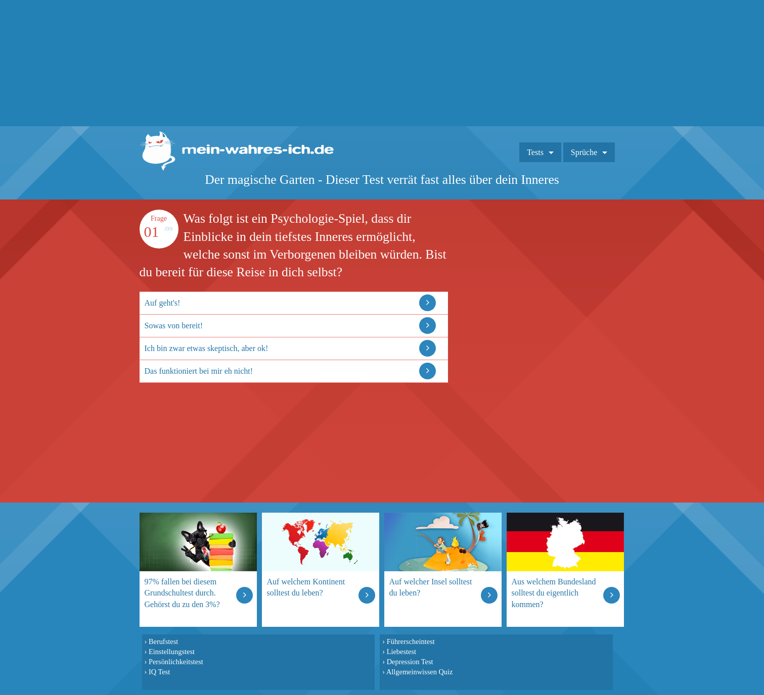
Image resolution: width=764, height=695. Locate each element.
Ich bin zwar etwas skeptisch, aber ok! (206, 348)
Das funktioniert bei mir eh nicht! (199, 371)
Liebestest (401, 652)
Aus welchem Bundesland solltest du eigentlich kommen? (554, 592)
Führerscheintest (411, 641)
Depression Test (410, 662)
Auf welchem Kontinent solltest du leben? (306, 587)
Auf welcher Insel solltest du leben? (430, 587)
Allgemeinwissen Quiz (419, 672)
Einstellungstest (172, 652)
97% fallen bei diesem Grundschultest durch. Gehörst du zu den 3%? (182, 592)
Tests (535, 152)
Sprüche (584, 152)
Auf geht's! (163, 303)
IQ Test (159, 672)
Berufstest (163, 641)
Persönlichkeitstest (176, 662)
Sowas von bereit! (174, 325)
